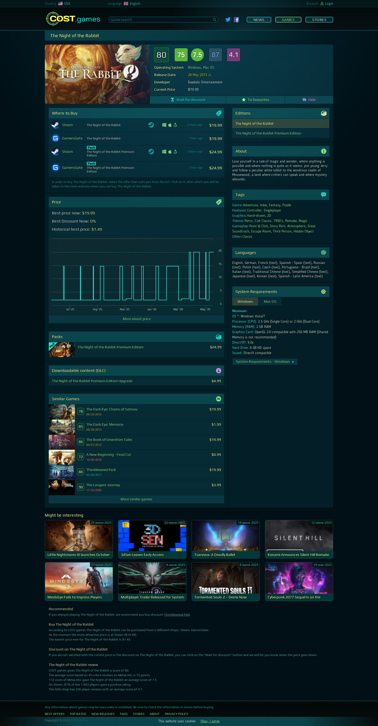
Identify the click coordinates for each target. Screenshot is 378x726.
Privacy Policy (176, 714)
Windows (194, 67)
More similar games (136, 499)
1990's (278, 221)
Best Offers (54, 714)
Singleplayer (272, 210)
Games (288, 20)
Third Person (282, 231)
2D (269, 216)
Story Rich (277, 226)
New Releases (103, 714)
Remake (291, 221)
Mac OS (208, 67)
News (258, 20)
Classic (247, 237)
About (155, 714)
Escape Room (261, 231)
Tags (124, 714)
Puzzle (286, 205)
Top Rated (78, 714)
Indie (263, 205)
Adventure (250, 205)
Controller (254, 210)
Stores (319, 20)
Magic (303, 221)
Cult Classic (263, 221)
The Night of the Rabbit (254, 123)
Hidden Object (304, 231)
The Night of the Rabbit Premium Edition (268, 133)
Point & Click (258, 226)
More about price (136, 319)
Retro (249, 221)
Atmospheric (296, 226)
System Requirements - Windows (265, 361)
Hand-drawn (256, 216)
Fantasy (274, 205)
